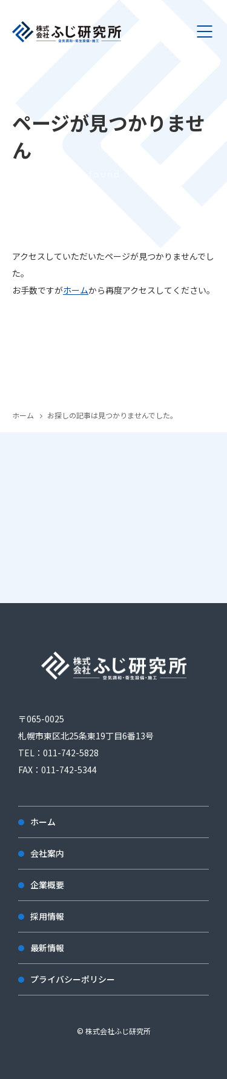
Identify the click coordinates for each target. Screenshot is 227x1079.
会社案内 (47, 853)
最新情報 (47, 948)
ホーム (75, 290)
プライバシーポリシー (72, 979)
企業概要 (47, 885)
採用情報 (47, 916)
